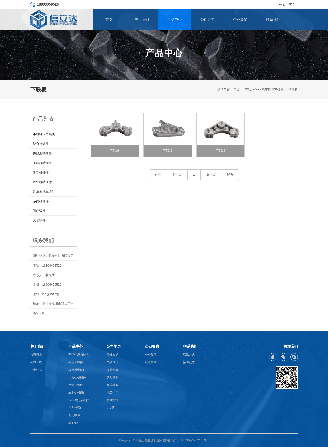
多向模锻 (112, 377)
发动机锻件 (41, 172)
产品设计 (112, 362)
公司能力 (207, 19)
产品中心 (174, 19)
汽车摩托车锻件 (273, 89)
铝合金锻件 (41, 144)
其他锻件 (39, 220)
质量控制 (112, 400)
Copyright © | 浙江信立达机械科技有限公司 (149, 440)
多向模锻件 (41, 201)
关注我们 (291, 346)
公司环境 (36, 362)
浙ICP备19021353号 (195, 440)
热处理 (111, 407)
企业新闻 (151, 354)
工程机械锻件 (42, 163)
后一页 (211, 174)
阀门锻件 (39, 211)
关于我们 (142, 19)
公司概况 (36, 354)
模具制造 (112, 369)
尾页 (230, 174)
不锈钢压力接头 (44, 134)
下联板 (293, 89)
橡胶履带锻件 (42, 153)
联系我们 (273, 19)
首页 (109, 19)
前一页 (177, 174)
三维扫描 (112, 354)
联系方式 (189, 354)
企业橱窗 (240, 19)
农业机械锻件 (42, 182)
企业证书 (36, 369)
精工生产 (112, 392)
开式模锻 (112, 385)
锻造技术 (151, 362)
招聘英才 (189, 362)
